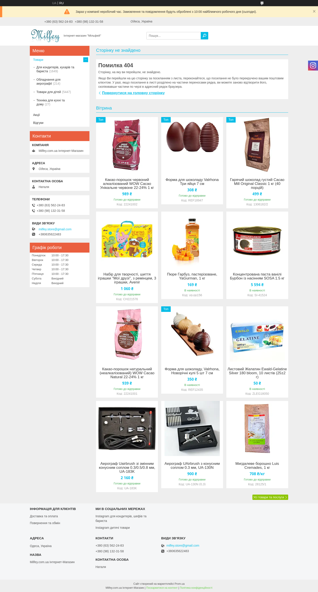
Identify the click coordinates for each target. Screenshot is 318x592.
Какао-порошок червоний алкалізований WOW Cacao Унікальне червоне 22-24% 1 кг (127, 184)
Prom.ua (180, 583)
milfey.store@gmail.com (55, 229)
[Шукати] (204, 35)
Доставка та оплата (44, 516)
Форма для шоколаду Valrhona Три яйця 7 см (192, 182)
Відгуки (38, 123)
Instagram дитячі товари (112, 527)
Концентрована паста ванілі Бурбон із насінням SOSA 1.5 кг (257, 276)
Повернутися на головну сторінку (133, 93)
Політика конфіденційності (196, 587)
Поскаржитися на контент (162, 587)
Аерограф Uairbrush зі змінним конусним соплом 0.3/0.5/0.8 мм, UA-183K (127, 468)
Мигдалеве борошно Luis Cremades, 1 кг (257, 466)
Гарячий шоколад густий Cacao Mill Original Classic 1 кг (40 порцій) (257, 184)
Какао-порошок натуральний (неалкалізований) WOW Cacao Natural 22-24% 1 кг (127, 373)
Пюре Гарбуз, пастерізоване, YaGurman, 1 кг (192, 276)
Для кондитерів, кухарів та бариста (55, 69)
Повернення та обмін (45, 523)
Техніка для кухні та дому (50, 102)
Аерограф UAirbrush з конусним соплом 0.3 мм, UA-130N (192, 466)
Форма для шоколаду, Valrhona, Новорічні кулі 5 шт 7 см (192, 371)
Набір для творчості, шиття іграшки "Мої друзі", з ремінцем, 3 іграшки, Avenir (127, 278)
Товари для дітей (48, 92)
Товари (38, 59)
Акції (36, 115)
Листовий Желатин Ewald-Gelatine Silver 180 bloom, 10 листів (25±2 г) (257, 373)
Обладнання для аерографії (48, 81)
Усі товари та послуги (268, 497)
